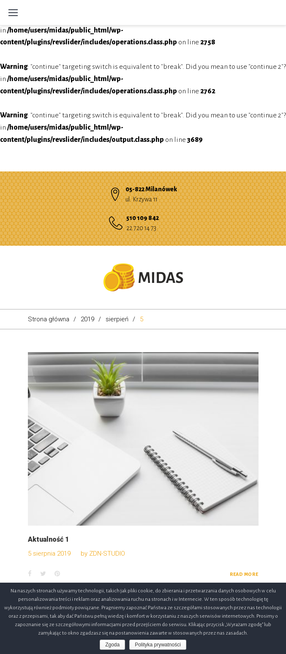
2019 (87, 319)
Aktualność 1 (48, 539)
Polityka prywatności (158, 645)
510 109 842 (142, 217)
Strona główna (48, 319)
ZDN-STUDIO (107, 553)
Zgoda (112, 645)
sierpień (117, 319)
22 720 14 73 (141, 228)
